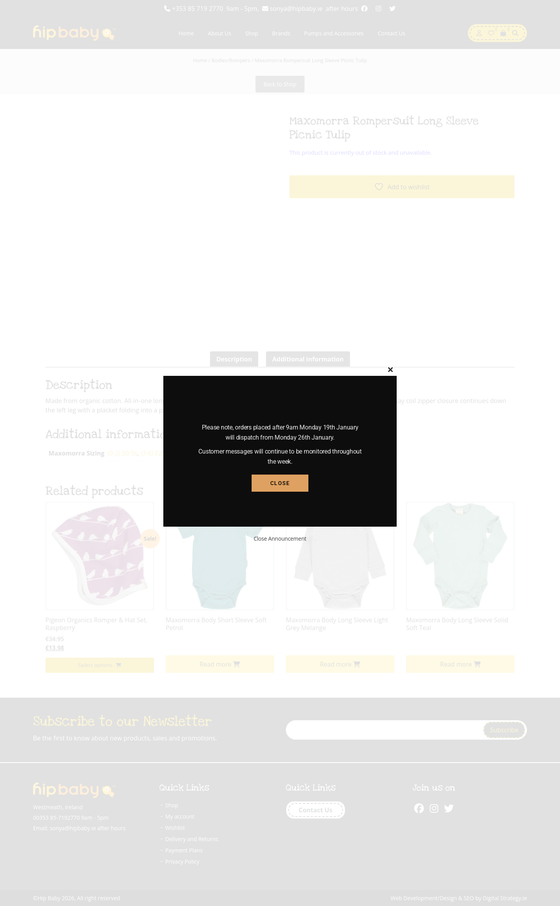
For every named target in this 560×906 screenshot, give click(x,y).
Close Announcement (280, 538)
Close (280, 483)
